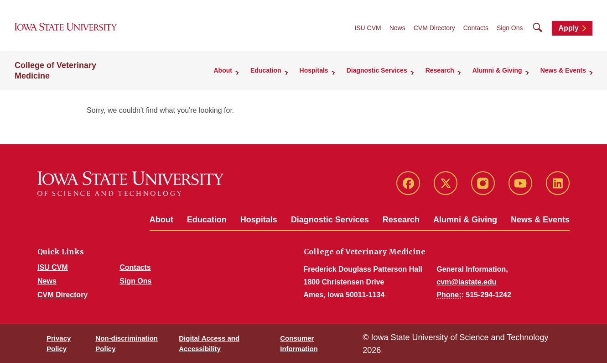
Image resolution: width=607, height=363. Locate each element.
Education (207, 219)
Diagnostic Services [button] (377, 70)
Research (401, 219)
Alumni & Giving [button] (497, 70)
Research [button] (439, 70)
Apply (569, 28)
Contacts (475, 28)
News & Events (540, 219)
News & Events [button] (563, 70)
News (397, 28)
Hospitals (258, 219)
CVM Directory (434, 28)
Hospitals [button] (314, 70)
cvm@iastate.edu (466, 282)
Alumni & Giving (465, 219)
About (161, 219)
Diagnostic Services (330, 219)
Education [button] (265, 70)
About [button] (223, 70)
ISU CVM (367, 28)
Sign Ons (510, 28)
